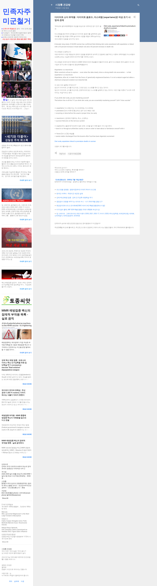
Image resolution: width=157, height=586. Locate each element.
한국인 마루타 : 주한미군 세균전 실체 (70, 194)
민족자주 (5, 464)
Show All (5, 498)
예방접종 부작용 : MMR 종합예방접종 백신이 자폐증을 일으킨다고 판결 (14, 417)
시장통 (4, 481)
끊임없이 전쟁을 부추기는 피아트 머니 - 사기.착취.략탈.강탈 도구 (80, 202)
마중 (22, 581)
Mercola (4, 512)
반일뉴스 (5, 519)
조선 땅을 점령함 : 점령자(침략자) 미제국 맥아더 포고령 (76, 190)
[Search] (138, 5)
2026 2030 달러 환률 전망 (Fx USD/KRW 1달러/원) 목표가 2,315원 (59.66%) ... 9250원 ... (17, 476)
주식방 (4, 472)
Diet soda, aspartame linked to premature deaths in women (75, 141)
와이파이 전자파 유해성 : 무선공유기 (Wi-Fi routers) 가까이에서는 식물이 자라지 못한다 (13, 392)
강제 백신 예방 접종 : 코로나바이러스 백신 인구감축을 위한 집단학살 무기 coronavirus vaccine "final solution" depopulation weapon (14, 365)
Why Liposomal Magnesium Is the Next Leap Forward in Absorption (15, 515)
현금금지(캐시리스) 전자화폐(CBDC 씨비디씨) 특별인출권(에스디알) (81, 206)
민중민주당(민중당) (8, 534)
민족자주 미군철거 (17, 16)
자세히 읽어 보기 (26, 353)
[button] (134, 17)
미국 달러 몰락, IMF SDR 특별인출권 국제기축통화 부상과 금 (78, 210)
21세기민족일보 (7, 504)
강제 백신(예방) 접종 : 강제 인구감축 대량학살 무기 (75, 198)
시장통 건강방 (62, 4)
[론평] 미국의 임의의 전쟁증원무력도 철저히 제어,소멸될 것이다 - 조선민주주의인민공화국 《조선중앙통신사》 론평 (16, 485)
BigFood (62, 154)
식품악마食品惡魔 (74, 154)
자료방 (4, 491)
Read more (27, 384)
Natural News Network (9, 528)
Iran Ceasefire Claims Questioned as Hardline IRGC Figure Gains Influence (14, 530)
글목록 (16, 581)
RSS (10, 581)
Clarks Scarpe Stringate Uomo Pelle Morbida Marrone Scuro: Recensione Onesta (14, 523)
